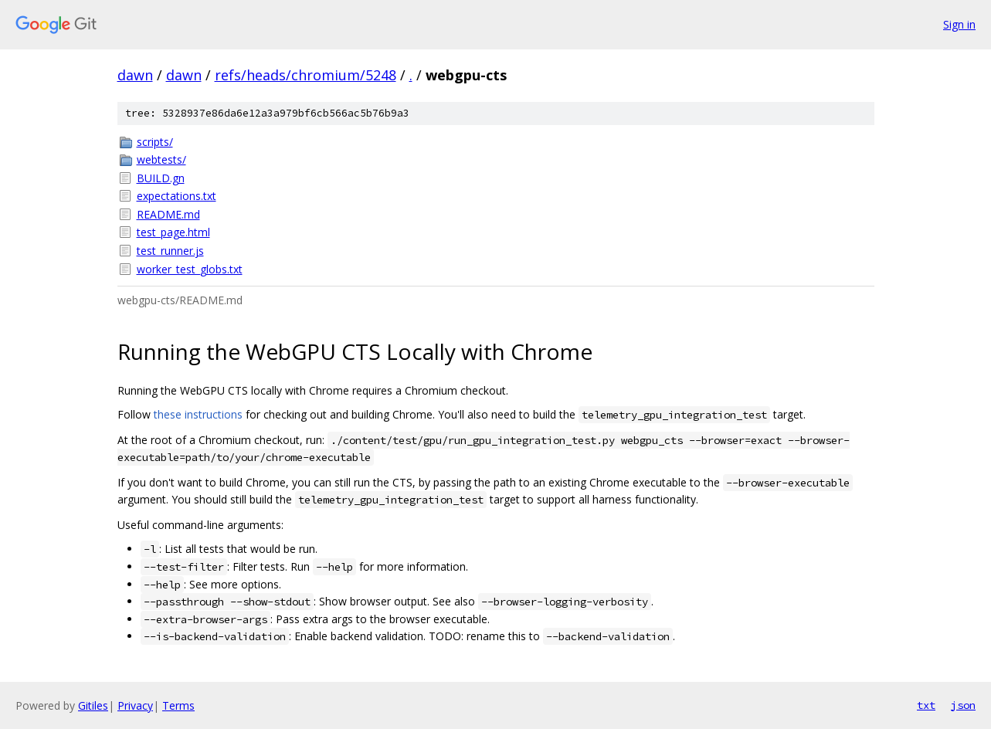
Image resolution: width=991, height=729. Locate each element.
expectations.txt (176, 195)
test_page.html (173, 232)
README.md (168, 214)
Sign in (959, 24)
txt (926, 705)
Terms (178, 705)
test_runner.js (170, 250)
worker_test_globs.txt (190, 269)
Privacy (135, 705)
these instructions (198, 414)
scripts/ (155, 141)
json (963, 705)
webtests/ (161, 159)
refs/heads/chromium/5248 (305, 75)
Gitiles (93, 705)
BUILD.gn (161, 178)
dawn (135, 75)
